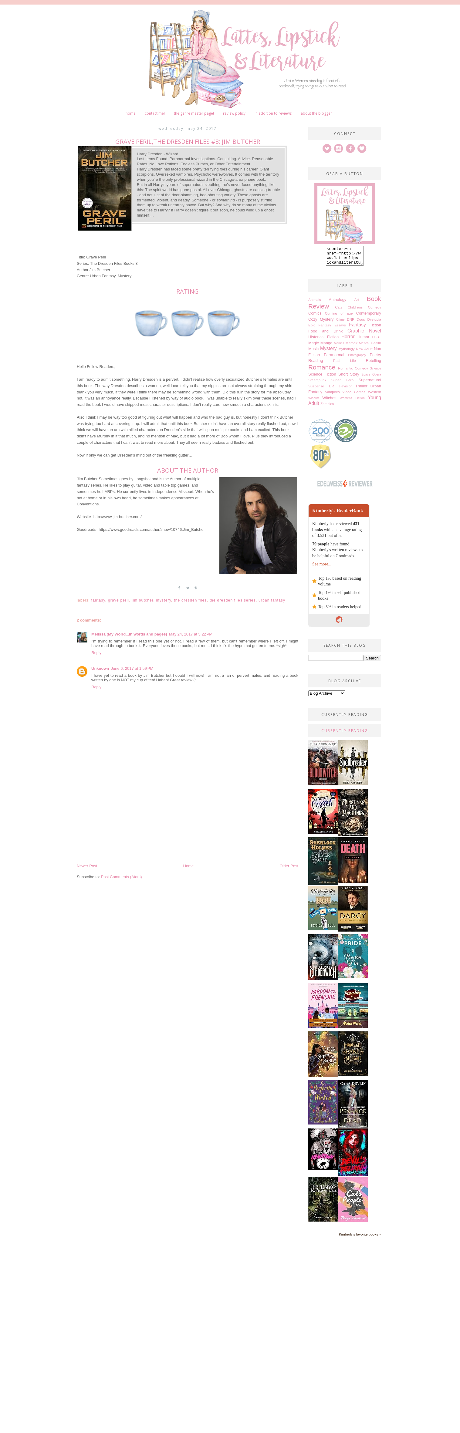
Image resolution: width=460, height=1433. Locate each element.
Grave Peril (118, 600)
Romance (321, 370)
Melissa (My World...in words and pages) (129, 634)
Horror (348, 340)
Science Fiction (322, 378)
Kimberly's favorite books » (360, 1238)
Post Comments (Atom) (121, 877)
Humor (363, 340)
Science (375, 372)
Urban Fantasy (272, 600)
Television (344, 390)
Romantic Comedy (353, 372)
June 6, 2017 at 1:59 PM (132, 668)
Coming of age (339, 317)
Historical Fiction (323, 340)
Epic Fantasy (319, 329)
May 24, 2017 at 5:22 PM (190, 634)
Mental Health (370, 347)
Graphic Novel (364, 334)
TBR (330, 390)
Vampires (332, 395)
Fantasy (98, 600)
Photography (357, 358)
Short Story (348, 378)
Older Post (289, 866)
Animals (314, 303)
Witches (329, 401)
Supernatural (370, 383)
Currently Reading (344, 734)
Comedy (374, 311)
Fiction (375, 328)
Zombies (327, 407)
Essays (340, 329)
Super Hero (342, 384)
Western (374, 395)
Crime (340, 323)
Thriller (361, 389)
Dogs (361, 323)
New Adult (364, 352)
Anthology (338, 303)
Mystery (163, 600)
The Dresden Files (190, 600)
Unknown (100, 668)
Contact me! (155, 113)
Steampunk (317, 384)
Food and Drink (325, 334)
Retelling (373, 364)
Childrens (355, 311)
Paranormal (334, 358)
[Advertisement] (187, 817)
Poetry (375, 358)
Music (313, 352)
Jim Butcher (142, 600)
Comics (314, 317)
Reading (315, 364)
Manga (326, 346)
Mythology (346, 352)
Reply (96, 652)
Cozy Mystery (320, 323)
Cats (338, 311)
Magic (313, 346)
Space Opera (371, 378)
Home (131, 113)
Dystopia (374, 323)
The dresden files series (233, 600)
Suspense (316, 390)
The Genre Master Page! (194, 113)
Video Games (353, 395)
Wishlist (313, 401)
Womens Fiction (352, 401)
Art (356, 303)
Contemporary (368, 317)
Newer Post (87, 866)
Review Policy (234, 113)
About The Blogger (316, 113)
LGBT (376, 340)
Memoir (351, 347)
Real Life (344, 364)
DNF (350, 323)
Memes (339, 347)
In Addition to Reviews (273, 113)
